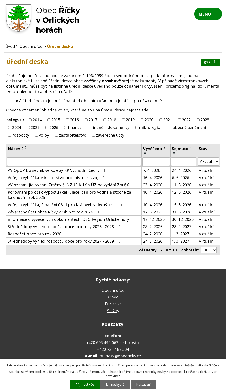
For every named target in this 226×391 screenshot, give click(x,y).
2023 (204, 119)
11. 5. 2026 (181, 184)
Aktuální (206, 170)
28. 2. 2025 (152, 226)
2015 (55, 119)
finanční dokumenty (110, 127)
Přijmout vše (85, 384)
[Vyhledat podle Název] (74, 161)
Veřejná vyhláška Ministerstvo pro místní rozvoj (57, 177)
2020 (149, 119)
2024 (16, 127)
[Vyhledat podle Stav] (208, 161)
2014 (37, 119)
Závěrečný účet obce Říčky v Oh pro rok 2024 (54, 212)
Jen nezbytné (115, 384)
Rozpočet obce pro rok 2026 (39, 233)
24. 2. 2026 (152, 233)
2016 (74, 119)
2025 (35, 127)
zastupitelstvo (72, 135)
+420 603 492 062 (102, 342)
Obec (113, 297)
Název (15, 148)
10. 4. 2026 (152, 192)
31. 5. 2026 (181, 212)
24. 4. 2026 (181, 170)
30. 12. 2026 (183, 219)
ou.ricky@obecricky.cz (120, 356)
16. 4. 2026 (152, 177)
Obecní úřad (31, 46)
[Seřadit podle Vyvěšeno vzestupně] (145, 152)
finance (75, 127)
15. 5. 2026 (181, 204)
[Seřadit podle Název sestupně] (25, 148)
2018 (111, 119)
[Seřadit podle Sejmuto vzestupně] (174, 152)
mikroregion (151, 127)
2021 (167, 119)
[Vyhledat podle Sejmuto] (183, 161)
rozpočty (20, 135)
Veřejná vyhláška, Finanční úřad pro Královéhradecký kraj (66, 204)
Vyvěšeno (154, 148)
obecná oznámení (189, 127)
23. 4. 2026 (152, 184)
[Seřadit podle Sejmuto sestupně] (174, 154)
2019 (130, 119)
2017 (93, 119)
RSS (211, 62)
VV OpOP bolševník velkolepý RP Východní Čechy (58, 170)
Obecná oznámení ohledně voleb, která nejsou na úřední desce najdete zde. (77, 110)
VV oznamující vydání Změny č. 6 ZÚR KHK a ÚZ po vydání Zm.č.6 (72, 184)
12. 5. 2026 (181, 192)
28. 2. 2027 (181, 226)
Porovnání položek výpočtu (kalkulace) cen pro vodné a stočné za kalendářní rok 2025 (69, 194)
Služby (113, 310)
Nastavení (143, 384)
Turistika (113, 303)
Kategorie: (16, 119)
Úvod (10, 46)
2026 (53, 127)
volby (44, 135)
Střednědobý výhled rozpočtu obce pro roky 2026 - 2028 (65, 226)
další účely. (212, 365)
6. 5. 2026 (180, 177)
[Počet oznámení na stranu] (209, 250)
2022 (186, 119)
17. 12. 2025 (154, 219)
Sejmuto (182, 148)
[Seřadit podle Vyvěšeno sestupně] (145, 154)
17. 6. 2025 (152, 212)
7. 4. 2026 (151, 170)
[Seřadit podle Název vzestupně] (25, 147)
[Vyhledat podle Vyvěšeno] (156, 161)
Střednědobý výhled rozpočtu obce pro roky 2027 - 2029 (65, 241)
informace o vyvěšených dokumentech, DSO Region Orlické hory (72, 219)
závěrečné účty (110, 135)
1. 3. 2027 (180, 233)
